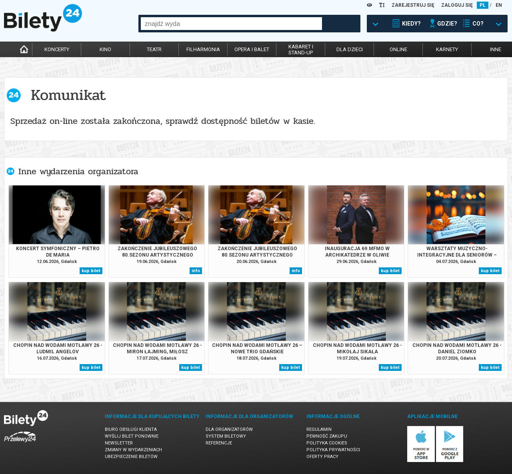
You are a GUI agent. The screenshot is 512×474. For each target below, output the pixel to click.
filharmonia (203, 49)
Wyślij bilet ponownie (131, 436)
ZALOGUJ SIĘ (457, 5)
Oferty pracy (322, 456)
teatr (154, 49)
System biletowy (226, 436)
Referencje (219, 443)
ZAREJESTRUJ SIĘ (413, 5)
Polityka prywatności (333, 449)
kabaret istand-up (300, 50)
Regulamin (319, 429)
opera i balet (251, 49)
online (398, 49)
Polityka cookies (326, 443)
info (196, 270)
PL (483, 5)
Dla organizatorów (229, 429)
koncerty (56, 49)
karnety (447, 49)
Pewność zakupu (326, 436)
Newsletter (119, 443)
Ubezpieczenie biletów (131, 456)
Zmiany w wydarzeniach (133, 449)
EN (499, 5)
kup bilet (91, 270)
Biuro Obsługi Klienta (131, 429)
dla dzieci (349, 49)
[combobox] (231, 23)
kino (105, 49)
